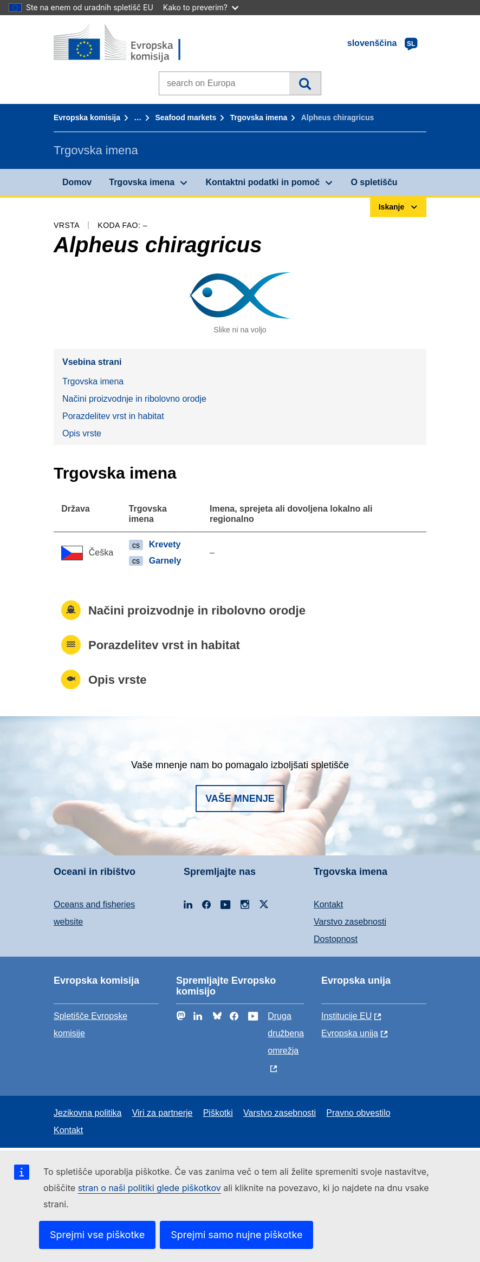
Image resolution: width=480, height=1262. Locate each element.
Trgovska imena (259, 117)
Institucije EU (346, 1016)
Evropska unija (349, 1033)
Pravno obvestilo (358, 1112)
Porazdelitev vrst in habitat (113, 416)
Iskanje (304, 83)
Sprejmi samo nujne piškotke (236, 1234)
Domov (77, 182)
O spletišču (374, 182)
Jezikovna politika (87, 1112)
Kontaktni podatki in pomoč (262, 182)
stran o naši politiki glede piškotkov (149, 1187)
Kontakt (328, 904)
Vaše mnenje (240, 798)
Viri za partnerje (162, 1112)
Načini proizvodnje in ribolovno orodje (134, 398)
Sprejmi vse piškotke (97, 1234)
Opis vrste (81, 433)
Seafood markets (185, 117)
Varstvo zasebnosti (350, 921)
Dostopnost (336, 939)
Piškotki (218, 1112)
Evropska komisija (87, 117)
